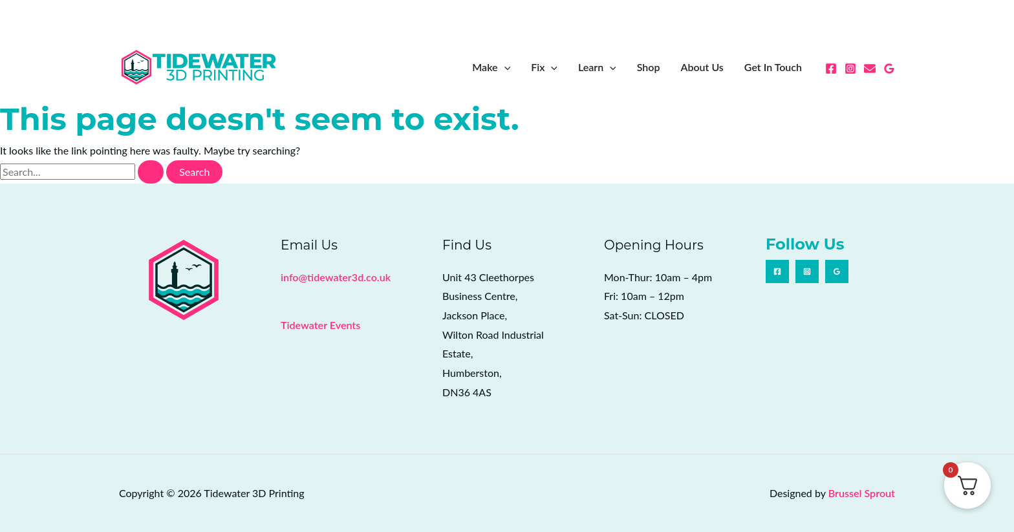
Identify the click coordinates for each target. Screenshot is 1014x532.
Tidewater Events (320, 325)
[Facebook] (831, 68)
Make (491, 67)
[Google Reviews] (889, 68)
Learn (597, 67)
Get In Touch (773, 67)
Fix (544, 67)
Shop (648, 67)
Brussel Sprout (861, 493)
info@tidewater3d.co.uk (335, 277)
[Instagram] (850, 68)
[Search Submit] (151, 172)
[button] (504, 67)
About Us (701, 67)
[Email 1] (870, 68)
